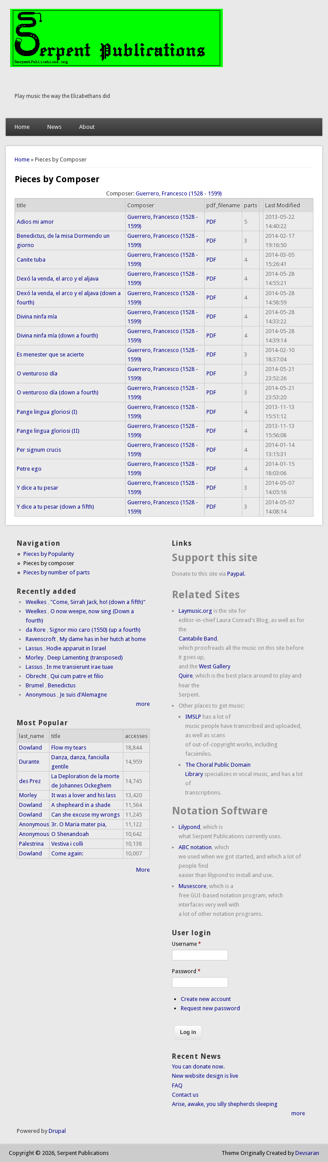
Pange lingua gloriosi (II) (48, 430)
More (143, 869)
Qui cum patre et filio (76, 676)
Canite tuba (31, 259)
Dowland (30, 747)
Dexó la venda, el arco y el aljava (58, 278)
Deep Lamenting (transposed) (85, 657)
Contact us (185, 1094)
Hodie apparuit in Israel (76, 648)
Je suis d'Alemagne (83, 694)
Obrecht (36, 676)
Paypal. (236, 573)
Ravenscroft (41, 639)
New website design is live (205, 1075)
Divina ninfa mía (37, 316)
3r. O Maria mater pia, (79, 824)
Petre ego (29, 468)
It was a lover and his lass (83, 795)
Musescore (192, 886)
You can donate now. (198, 1066)
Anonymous (41, 694)
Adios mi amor (35, 221)
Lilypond (189, 827)
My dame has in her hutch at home (103, 639)
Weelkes (36, 602)
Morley (34, 657)
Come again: (67, 853)
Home (22, 127)
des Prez (30, 781)
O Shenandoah (70, 834)
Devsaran (307, 1153)
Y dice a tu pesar (37, 487)
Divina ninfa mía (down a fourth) (57, 335)
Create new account (206, 999)
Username (186, 944)
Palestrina (31, 843)
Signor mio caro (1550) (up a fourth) (95, 629)
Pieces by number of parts (56, 572)
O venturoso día (37, 373)
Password (186, 971)
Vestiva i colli (67, 843)
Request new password (210, 1008)
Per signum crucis (39, 449)
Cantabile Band (198, 638)
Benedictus (62, 685)
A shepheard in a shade (81, 805)
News (54, 127)
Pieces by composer (48, 563)
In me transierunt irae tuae (79, 666)
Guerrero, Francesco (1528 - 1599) (179, 193)
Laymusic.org (195, 610)
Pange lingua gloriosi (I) (47, 412)
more (143, 704)
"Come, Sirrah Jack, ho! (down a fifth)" (97, 602)
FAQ (177, 1085)
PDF (211, 221)
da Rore (36, 629)
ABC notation (195, 847)
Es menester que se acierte (50, 354)
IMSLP (193, 716)
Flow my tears (68, 747)
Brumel (35, 685)
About (87, 127)
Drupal (57, 1131)
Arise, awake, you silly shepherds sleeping (225, 1104)
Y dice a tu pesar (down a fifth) (55, 506)
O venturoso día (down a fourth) (58, 392)
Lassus (34, 648)
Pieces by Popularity (48, 554)
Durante (29, 761)
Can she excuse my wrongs (85, 814)
